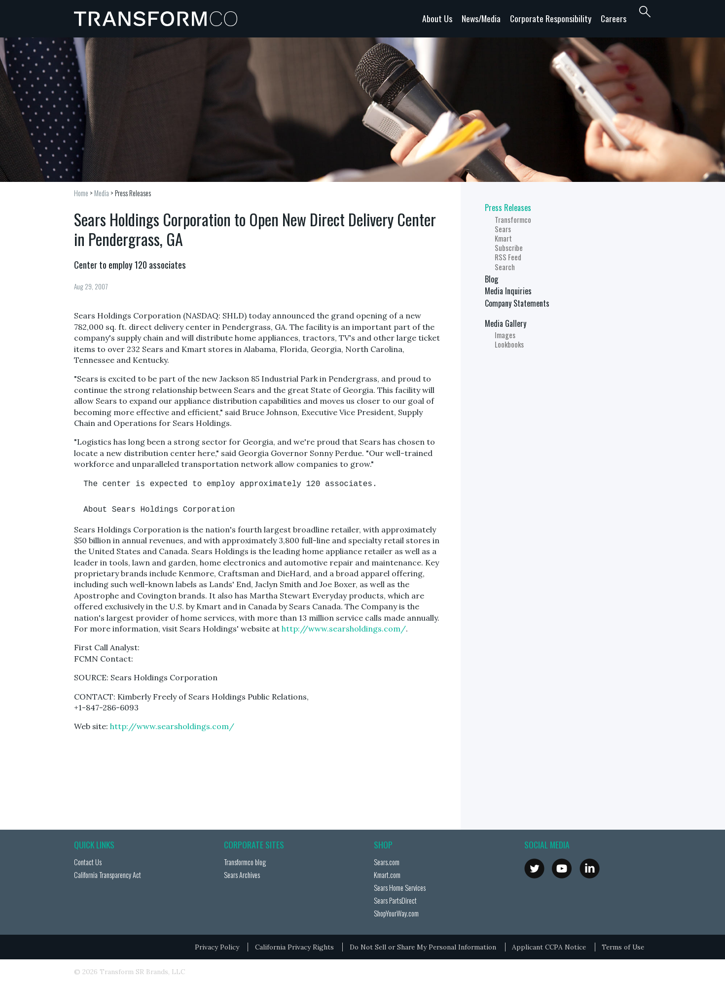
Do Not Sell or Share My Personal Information (423, 947)
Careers (613, 18)
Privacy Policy (217, 947)
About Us (437, 18)
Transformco (158, 18)
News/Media (481, 18)
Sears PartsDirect (395, 900)
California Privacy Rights (294, 947)
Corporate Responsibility (550, 18)
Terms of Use (623, 947)
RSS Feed (508, 257)
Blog (491, 279)
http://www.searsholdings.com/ (344, 628)
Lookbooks (509, 344)
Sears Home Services (400, 887)
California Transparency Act (107, 875)
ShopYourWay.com (396, 913)
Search (505, 267)
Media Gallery (505, 323)
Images (505, 335)
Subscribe (509, 248)
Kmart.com (387, 875)
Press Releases (133, 193)
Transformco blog (245, 862)
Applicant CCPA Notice (549, 947)
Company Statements (517, 303)
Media (101, 193)
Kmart (503, 238)
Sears (503, 229)
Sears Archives (242, 875)
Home (81, 193)
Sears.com (386, 862)
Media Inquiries (508, 291)
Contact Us (88, 862)
